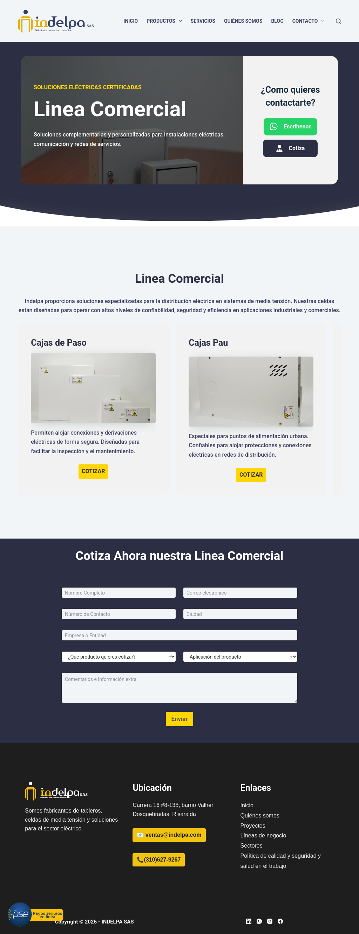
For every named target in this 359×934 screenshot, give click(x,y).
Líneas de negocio (263, 835)
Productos (166, 21)
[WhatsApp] (259, 921)
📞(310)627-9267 (159, 860)
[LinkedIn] (248, 921)
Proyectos (253, 826)
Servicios (203, 21)
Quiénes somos (243, 21)
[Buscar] (338, 21)
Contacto (309, 21)
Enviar (179, 718)
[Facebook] (280, 921)
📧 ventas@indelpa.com (169, 835)
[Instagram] (269, 921)
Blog (277, 21)
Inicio (130, 21)
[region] (268, 879)
